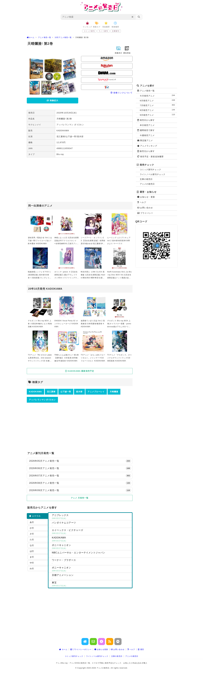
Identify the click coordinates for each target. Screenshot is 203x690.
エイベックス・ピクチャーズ (91, 532)
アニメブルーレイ (96, 391)
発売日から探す (146, 120)
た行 (32, 539)
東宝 (91, 584)
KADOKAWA (35, 391)
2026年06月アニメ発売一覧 (80, 468)
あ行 (32, 522)
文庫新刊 (115, 31)
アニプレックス (91, 517)
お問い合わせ (145, 208)
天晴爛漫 (114, 391)
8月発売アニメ (158, 110)
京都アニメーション (91, 577)
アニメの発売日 (147, 184)
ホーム (63, 649)
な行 (32, 545)
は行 (32, 551)
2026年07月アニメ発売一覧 (80, 475)
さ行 (32, 534)
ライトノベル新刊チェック (152, 174)
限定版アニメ (145, 140)
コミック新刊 (89, 31)
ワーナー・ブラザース (91, 562)
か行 (32, 528)
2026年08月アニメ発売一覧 (80, 483)
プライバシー (145, 213)
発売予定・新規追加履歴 (150, 156)
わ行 (32, 568)
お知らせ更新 (101, 649)
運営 (141, 649)
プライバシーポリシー (80, 649)
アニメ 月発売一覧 (80, 498)
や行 (32, 563)
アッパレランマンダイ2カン (42, 400)
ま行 (32, 557)
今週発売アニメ (147, 135)
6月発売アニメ (158, 100)
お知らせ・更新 (146, 197)
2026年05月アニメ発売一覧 (80, 461)
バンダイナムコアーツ (91, 524)
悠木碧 (79, 391)
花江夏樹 (51, 391)
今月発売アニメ (158, 95)
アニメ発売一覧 (146, 91)
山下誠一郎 (65, 391)
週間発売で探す (146, 130)
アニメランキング (147, 146)
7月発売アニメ (158, 105)
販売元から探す (146, 151)
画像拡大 (52, 100)
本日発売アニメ (147, 125)
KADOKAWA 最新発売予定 (79, 371)
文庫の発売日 (146, 179)
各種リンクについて (122, 93)
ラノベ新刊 (103, 31)
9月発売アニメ (158, 114)
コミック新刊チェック (150, 169)
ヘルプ (141, 202)
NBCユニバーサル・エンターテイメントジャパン (91, 554)
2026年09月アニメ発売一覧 (80, 490)
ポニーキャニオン (91, 547)
